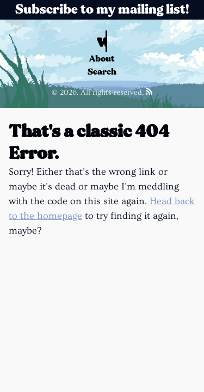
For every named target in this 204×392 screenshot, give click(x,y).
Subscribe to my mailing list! (102, 9)
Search (102, 71)
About (102, 58)
